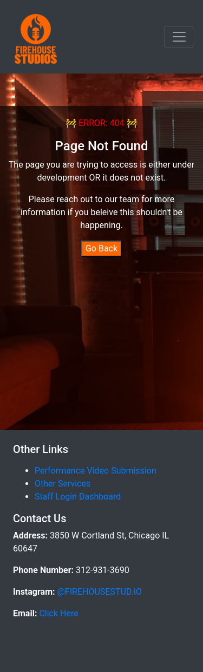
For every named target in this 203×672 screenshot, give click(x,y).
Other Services (62, 483)
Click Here (57, 613)
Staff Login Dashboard (78, 496)
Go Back (101, 248)
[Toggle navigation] (179, 37)
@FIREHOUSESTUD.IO (98, 592)
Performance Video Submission (95, 470)
